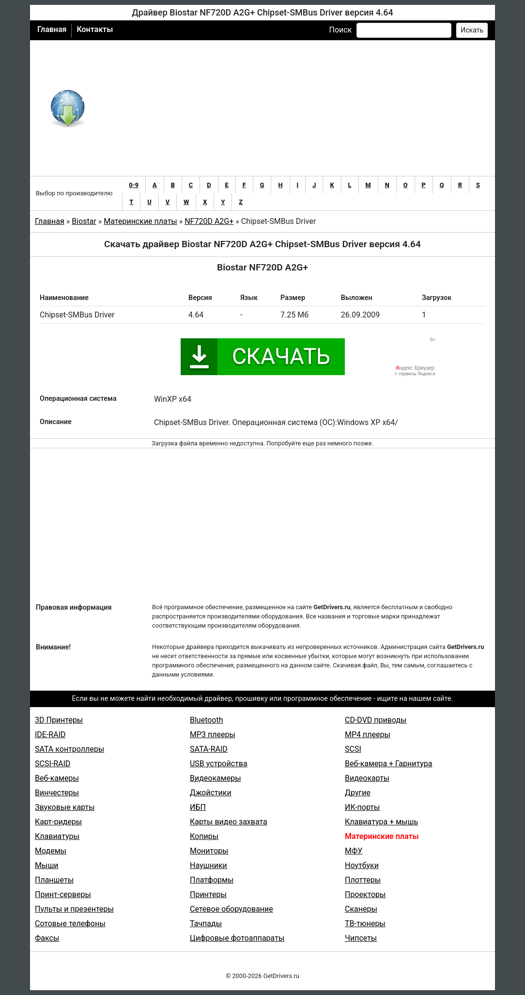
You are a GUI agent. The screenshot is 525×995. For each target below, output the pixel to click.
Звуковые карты (65, 807)
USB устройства (218, 763)
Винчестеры (57, 792)
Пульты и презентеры (74, 909)
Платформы (211, 879)
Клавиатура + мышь (381, 821)
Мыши (47, 865)
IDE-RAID (50, 734)
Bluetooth (206, 720)
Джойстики (211, 792)
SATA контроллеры (69, 749)
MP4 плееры (367, 734)
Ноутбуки (362, 865)
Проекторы (365, 894)
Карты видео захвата (228, 821)
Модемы (50, 850)
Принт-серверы (63, 894)
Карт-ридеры (58, 821)
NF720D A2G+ (209, 221)
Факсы (47, 938)
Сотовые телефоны (70, 923)
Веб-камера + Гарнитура (388, 763)
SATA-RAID (209, 749)
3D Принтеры (59, 720)
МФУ (353, 850)
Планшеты (54, 879)
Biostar (84, 221)
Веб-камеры (57, 778)
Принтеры (208, 894)
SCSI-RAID (52, 763)
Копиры (204, 836)
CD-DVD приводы (376, 720)
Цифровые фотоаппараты (237, 938)
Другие (358, 792)
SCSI (353, 749)
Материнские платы (140, 221)
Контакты (95, 29)
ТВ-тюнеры (365, 923)
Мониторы (209, 850)
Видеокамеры (215, 778)
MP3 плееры (212, 734)
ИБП (198, 807)
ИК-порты (362, 807)
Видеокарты (367, 778)
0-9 (134, 185)
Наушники (208, 865)
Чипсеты (361, 938)
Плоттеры (363, 879)
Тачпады (206, 923)
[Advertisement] (294, 108)
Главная (51, 29)
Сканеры (361, 909)
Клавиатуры (57, 836)
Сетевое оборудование (231, 909)
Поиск (340, 29)
